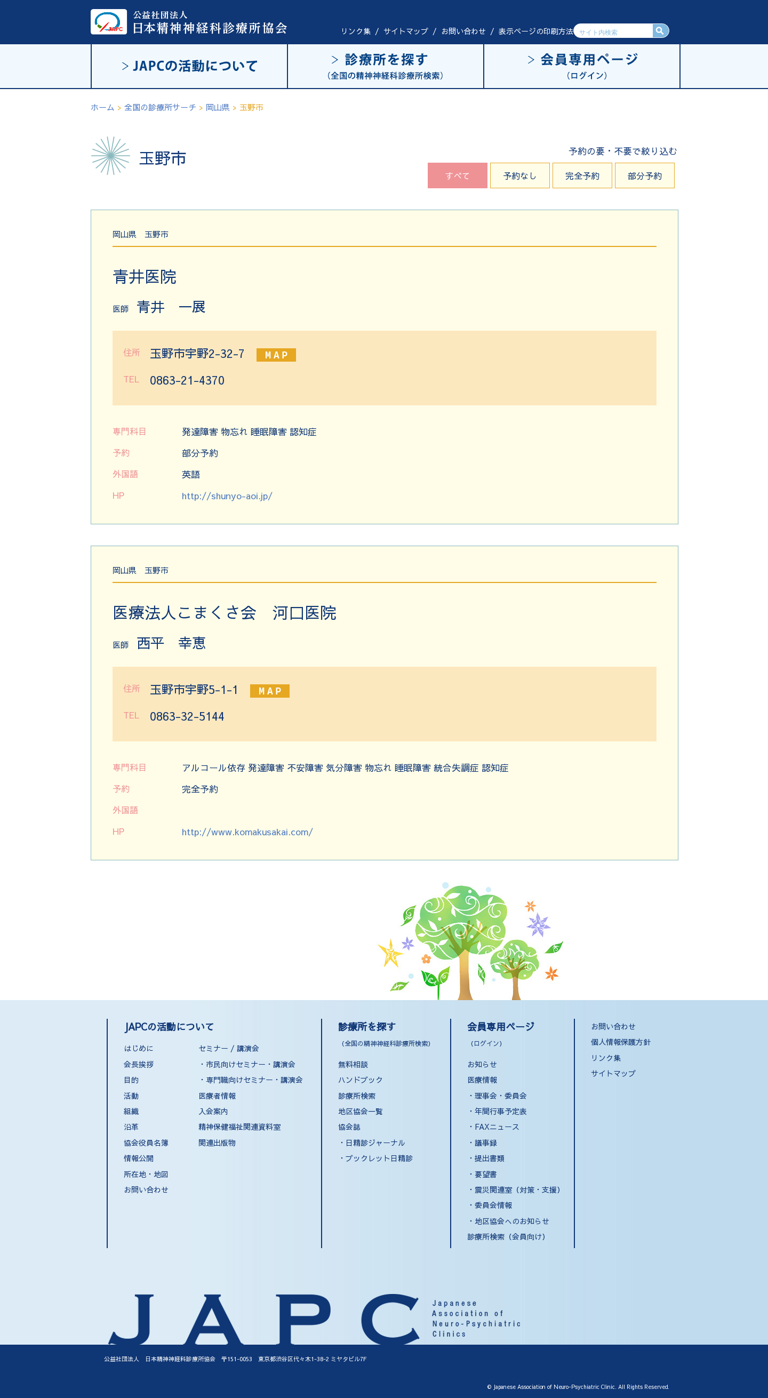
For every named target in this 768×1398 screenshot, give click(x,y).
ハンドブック (360, 1079)
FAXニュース (497, 1126)
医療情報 (482, 1079)
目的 (131, 1079)
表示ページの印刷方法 (536, 31)
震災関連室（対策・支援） (519, 1189)
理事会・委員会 (501, 1095)
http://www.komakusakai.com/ (247, 831)
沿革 (131, 1126)
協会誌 (349, 1126)
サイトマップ (405, 31)
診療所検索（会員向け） (508, 1236)
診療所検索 (356, 1095)
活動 (131, 1095)
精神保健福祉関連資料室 (239, 1126)
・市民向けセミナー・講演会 (246, 1064)
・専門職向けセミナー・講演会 (250, 1079)
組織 (131, 1111)
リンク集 (356, 31)
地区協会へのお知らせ (512, 1221)
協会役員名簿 (146, 1142)
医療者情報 (217, 1095)
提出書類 (490, 1158)
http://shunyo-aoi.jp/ (227, 495)
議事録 (486, 1142)
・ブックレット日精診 (375, 1158)
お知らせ (482, 1064)
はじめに (139, 1048)
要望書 (486, 1174)
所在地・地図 (146, 1174)
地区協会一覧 (360, 1111)
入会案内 (213, 1111)
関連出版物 (217, 1142)
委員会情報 (493, 1205)
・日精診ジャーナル (371, 1142)
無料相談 (353, 1064)
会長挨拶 (139, 1064)
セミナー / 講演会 (228, 1048)
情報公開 (139, 1158)
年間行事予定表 (501, 1111)
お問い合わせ (463, 31)
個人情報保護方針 (621, 1041)
